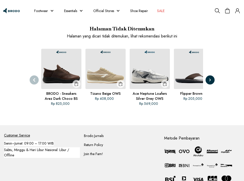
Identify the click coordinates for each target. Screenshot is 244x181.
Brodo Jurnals (94, 135)
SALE (161, 10)
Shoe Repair (139, 10)
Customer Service (17, 135)
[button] (237, 10)
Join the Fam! (93, 153)
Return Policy (93, 144)
